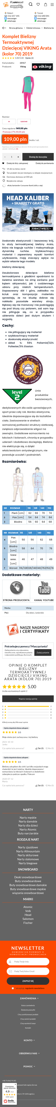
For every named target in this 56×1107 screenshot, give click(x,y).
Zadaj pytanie (43, 652)
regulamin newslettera (34, 988)
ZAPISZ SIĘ (28, 981)
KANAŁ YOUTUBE (44, 600)
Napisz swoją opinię (28, 698)
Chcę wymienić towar (28, 1023)
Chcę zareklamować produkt (28, 1014)
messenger (12, 18)
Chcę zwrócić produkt (28, 1019)
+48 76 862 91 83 (9, 1080)
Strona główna (16, 28)
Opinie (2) (29, 58)
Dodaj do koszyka (38, 156)
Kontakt (28, 1028)
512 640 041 (43, 16)
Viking (23, 66)
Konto (28, 1040)
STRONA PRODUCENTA (16, 600)
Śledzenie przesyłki (28, 1010)
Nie (50, 748)
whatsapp (11, 21)
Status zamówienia (28, 1005)
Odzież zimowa (33, 28)
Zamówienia (28, 998)
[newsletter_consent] (13, 988)
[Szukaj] (30, 4)
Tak (40, 748)
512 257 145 (13, 16)
